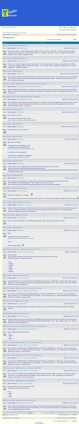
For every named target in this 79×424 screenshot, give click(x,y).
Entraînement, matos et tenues (13, 96)
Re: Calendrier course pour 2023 (22, 278)
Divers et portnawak (10, 83)
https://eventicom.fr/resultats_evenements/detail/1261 (22, 120)
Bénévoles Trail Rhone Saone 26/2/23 (27, 400)
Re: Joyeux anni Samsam (21, 303)
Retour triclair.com (7, 34)
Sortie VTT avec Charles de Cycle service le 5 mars (35, 326)
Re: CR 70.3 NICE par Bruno (22, 190)
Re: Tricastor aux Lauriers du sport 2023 (24, 383)
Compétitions (9, 45)
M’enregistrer (13, 27)
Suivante (75, 414)
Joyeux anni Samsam (23, 300)
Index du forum (15, 34)
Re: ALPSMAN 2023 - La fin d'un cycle (24, 204)
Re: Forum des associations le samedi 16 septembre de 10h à (28, 86)
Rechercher (67, 27)
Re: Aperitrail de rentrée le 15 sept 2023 (24, 99)
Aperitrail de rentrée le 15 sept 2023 (32, 96)
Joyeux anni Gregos (23, 215)
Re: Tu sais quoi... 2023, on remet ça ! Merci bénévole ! (27, 290)
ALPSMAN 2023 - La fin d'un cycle (23, 202)
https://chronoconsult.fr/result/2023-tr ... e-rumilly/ (21, 238)
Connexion (5, 27)
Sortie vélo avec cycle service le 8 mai (32, 249)
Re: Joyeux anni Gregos (21, 217)
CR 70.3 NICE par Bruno (21, 188)
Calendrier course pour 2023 (22, 275)
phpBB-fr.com (42, 423)
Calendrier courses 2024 (21, 45)
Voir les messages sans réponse (9, 32)
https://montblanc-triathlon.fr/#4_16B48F (18, 157)
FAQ (61, 27)
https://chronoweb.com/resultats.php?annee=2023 (21, 149)
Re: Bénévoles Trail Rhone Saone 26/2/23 (24, 402)
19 (71, 414)
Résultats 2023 (19, 71)
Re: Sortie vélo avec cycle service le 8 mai (24, 251)
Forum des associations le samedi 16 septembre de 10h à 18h (33, 83)
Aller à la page (62, 414)
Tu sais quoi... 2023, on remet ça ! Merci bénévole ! (30, 288)
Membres (74, 27)
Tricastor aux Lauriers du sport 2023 (27, 380)
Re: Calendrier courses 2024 (22, 48)
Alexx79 (4, 48)
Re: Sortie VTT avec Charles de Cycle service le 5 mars (27, 328)
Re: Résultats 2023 (20, 73)
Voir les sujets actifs (21, 32)
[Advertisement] (49, 13)
